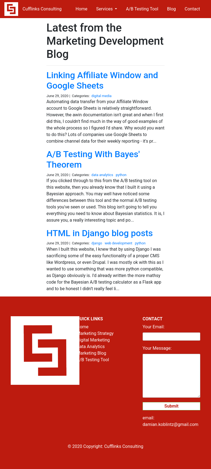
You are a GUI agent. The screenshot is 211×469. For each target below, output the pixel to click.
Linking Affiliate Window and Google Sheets (102, 80)
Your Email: (154, 326)
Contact (192, 9)
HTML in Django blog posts (99, 233)
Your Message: (157, 348)
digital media (102, 96)
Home (81, 9)
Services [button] (105, 9)
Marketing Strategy (95, 333)
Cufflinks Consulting (42, 9)
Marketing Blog (91, 353)
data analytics (102, 175)
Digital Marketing (93, 340)
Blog (171, 9)
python (121, 175)
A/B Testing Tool (142, 9)
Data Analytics (91, 346)
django (97, 243)
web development (119, 243)
